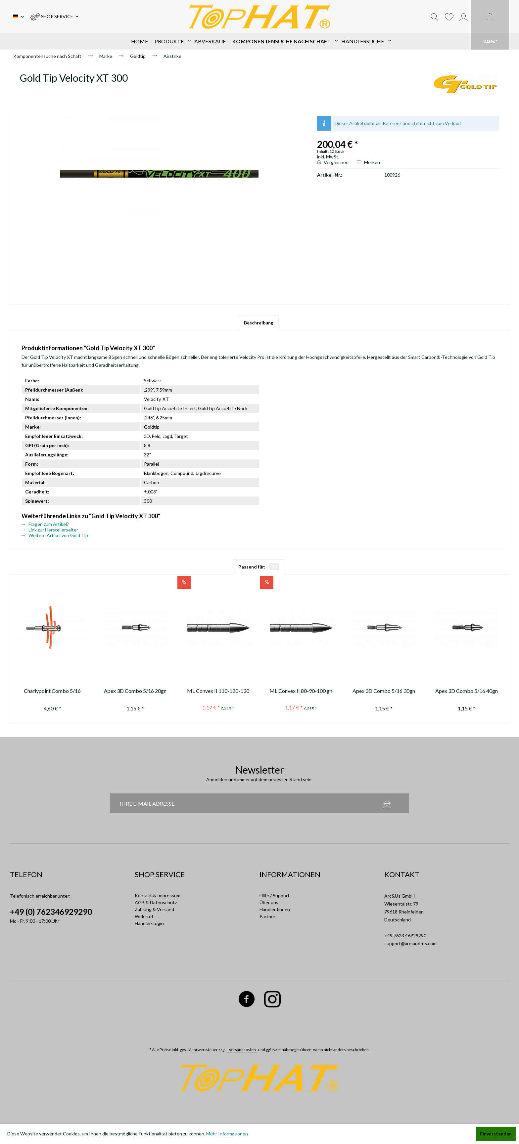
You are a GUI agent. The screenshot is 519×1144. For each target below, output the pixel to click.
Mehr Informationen (227, 1133)
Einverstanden (496, 1133)
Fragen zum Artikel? (45, 524)
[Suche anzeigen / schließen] (435, 16)
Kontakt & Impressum (157, 895)
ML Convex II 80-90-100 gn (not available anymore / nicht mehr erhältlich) (300, 692)
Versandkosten (242, 1049)
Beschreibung (258, 322)
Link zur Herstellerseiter (50, 529)
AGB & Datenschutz (156, 902)
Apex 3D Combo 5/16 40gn (466, 691)
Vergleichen (333, 162)
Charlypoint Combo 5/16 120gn (52, 692)
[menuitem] (54, 16)
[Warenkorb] (490, 25)
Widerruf (144, 916)
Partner (267, 916)
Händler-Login (149, 923)
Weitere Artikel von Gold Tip (55, 535)
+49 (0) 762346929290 (51, 911)
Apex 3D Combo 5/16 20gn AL (135, 692)
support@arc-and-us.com (410, 943)
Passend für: (258, 567)
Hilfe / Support (275, 895)
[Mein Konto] (463, 16)
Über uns (269, 902)
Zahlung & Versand (154, 909)
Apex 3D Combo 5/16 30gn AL (384, 692)
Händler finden (275, 909)
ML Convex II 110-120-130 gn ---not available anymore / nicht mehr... (218, 692)
